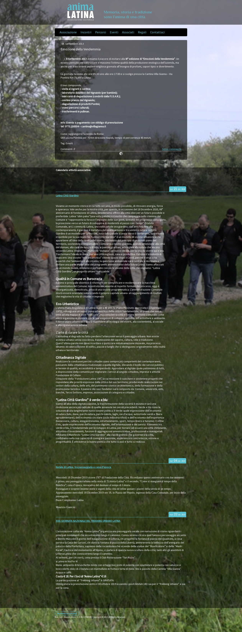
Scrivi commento (171, 149)
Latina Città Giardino (67, 195)
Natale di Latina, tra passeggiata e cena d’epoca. (83, 467)
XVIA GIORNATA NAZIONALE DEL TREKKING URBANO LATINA (88, 521)
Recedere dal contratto (67, 613)
